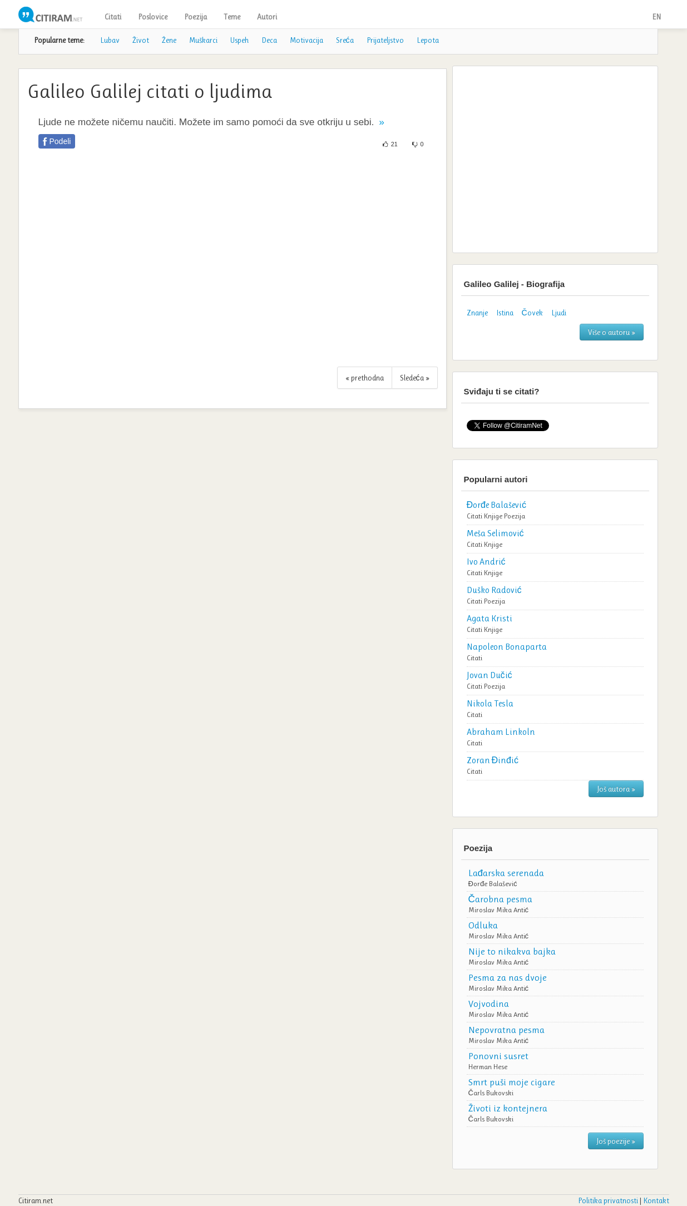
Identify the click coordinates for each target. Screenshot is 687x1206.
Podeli (60, 141)
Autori (267, 16)
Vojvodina (488, 1003)
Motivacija (306, 40)
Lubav (110, 40)
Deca (269, 40)
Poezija (195, 16)
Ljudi (558, 312)
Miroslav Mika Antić (498, 910)
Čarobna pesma (500, 898)
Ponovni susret (498, 1055)
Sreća (345, 40)
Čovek (532, 312)
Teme (232, 16)
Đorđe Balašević (492, 883)
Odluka (483, 925)
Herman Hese (487, 1066)
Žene (169, 40)
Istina (504, 312)
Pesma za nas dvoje (507, 977)
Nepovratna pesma (506, 1029)
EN (656, 16)
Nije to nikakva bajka (512, 951)
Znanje (477, 312)
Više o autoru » (611, 332)
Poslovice (152, 16)
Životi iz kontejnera (507, 1108)
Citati (113, 16)
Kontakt (656, 1200)
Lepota (428, 40)
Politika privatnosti (608, 1200)
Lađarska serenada (506, 872)
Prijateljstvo (385, 40)
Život (140, 40)
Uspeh (239, 40)
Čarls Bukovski (490, 1093)
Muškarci (203, 40)
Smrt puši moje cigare (511, 1082)
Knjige (493, 516)
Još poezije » (615, 1140)
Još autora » (616, 788)
